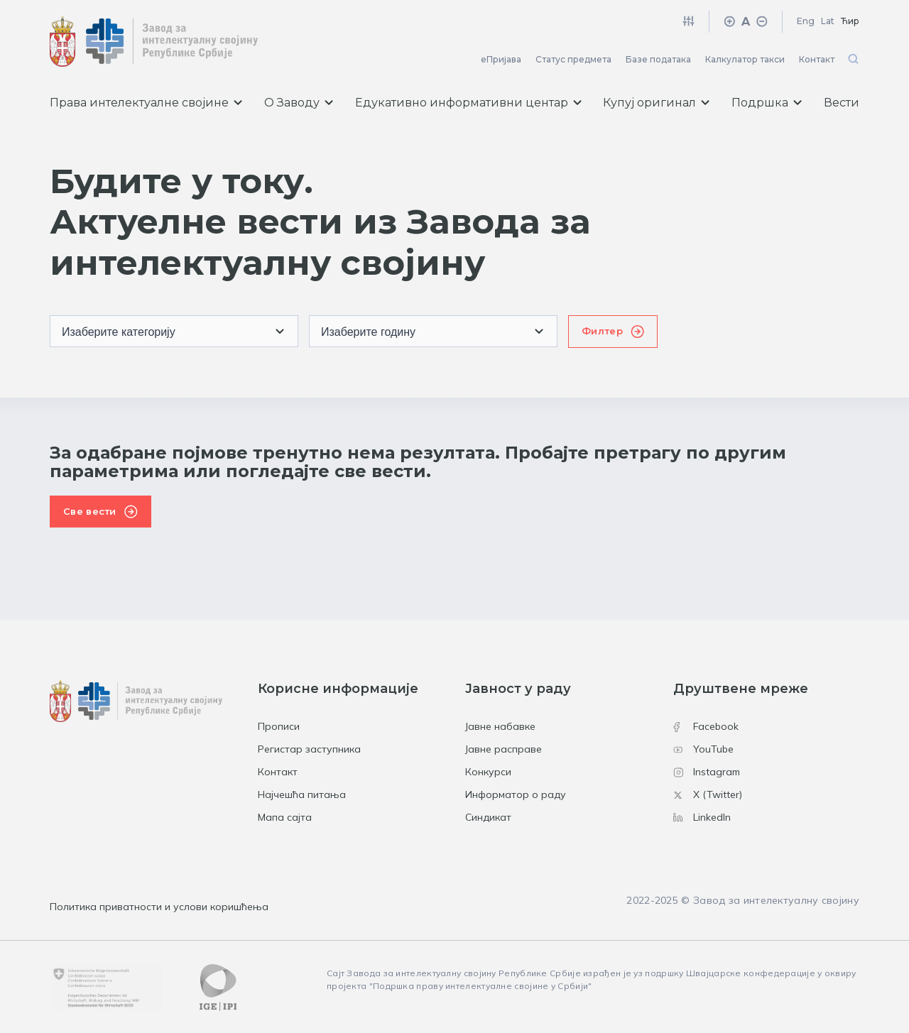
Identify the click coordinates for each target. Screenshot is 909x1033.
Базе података (658, 59)
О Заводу (298, 102)
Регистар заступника (309, 749)
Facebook (706, 726)
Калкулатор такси (745, 59)
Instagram (706, 771)
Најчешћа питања (302, 794)
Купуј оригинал (656, 102)
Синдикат (488, 817)
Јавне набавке (500, 726)
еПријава (501, 59)
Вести (841, 102)
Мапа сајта (285, 817)
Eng (806, 21)
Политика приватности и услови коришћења (159, 906)
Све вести (89, 511)
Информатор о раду (515, 794)
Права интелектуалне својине (146, 102)
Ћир (850, 21)
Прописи (279, 726)
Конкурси (488, 771)
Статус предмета (573, 59)
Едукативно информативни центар (468, 102)
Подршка (766, 102)
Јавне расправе (503, 749)
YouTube (703, 749)
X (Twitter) (707, 794)
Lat (827, 21)
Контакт (816, 59)
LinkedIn (702, 817)
